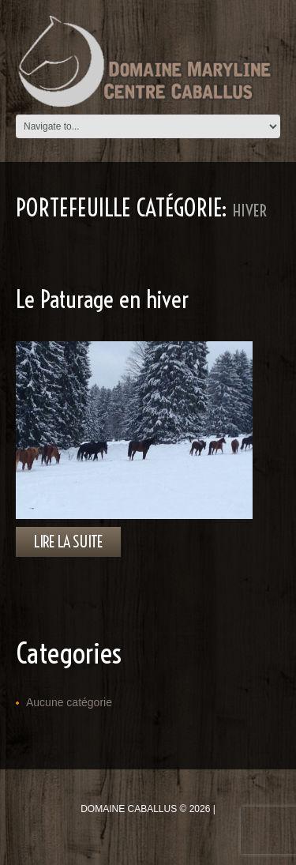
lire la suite (68, 541)
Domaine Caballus (129, 808)
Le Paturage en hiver (102, 299)
